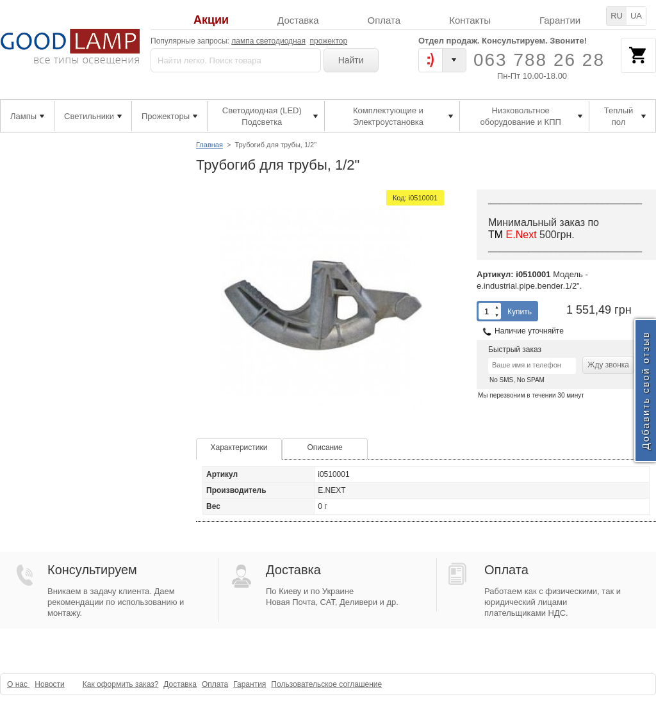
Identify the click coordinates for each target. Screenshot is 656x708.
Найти (351, 60)
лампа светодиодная (268, 40)
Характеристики (239, 447)
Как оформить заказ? (121, 684)
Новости (49, 684)
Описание (324, 447)
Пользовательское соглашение (326, 684)
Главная (209, 145)
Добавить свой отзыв (645, 390)
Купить (519, 311)
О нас (18, 684)
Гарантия (249, 684)
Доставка (297, 20)
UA (636, 15)
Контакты (470, 20)
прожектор (329, 40)
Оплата (384, 20)
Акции (211, 20)
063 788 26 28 (539, 60)
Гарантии (559, 20)
